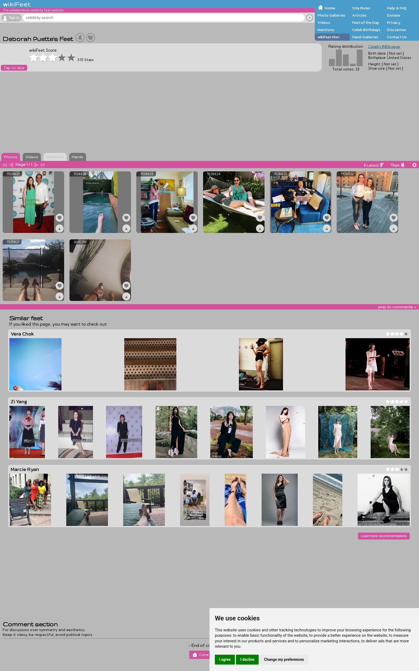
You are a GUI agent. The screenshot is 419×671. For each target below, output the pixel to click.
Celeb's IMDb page (384, 46)
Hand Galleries (365, 37)
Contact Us (397, 37)
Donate (393, 15)
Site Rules (361, 8)
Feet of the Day (365, 22)
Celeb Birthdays (366, 30)
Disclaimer (396, 30)
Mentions (325, 30)
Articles (359, 15)
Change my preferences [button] (284, 659)
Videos (323, 22)
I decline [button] (247, 659)
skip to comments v (397, 307)
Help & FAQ (397, 8)
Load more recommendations (384, 536)
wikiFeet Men (328, 37)
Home (330, 8)
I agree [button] (225, 659)
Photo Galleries (331, 15)
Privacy (394, 22)
